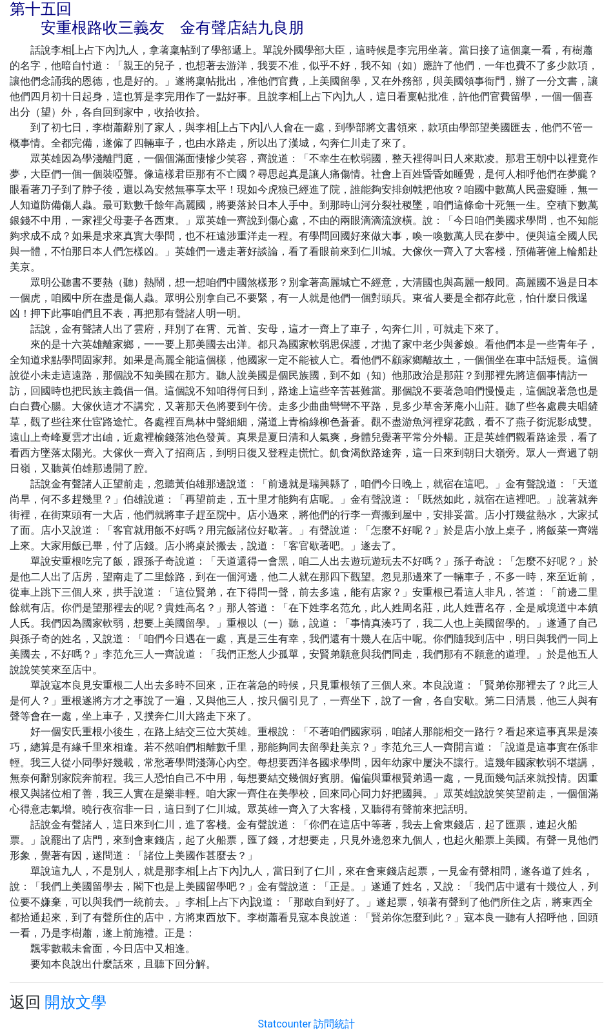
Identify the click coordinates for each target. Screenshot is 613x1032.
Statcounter (285, 1024)
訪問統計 (334, 1024)
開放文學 (75, 1002)
